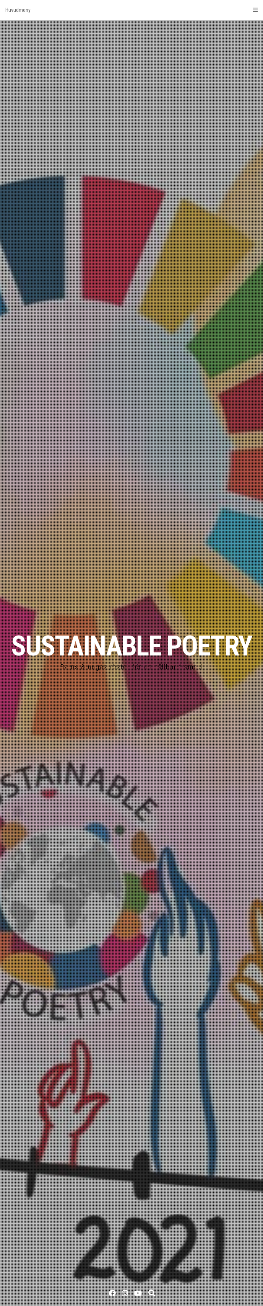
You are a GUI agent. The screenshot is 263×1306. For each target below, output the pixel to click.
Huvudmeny (131, 10)
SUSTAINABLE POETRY (131, 646)
